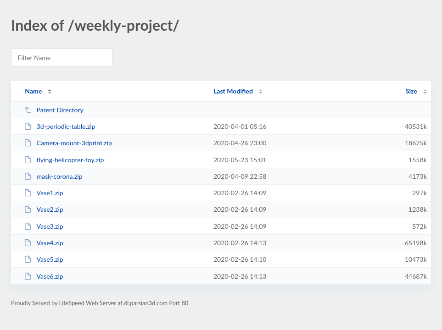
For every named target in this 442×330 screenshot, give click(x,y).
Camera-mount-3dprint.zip (68, 143)
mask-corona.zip (53, 176)
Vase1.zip (43, 193)
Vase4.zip (43, 243)
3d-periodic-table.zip (59, 126)
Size (411, 91)
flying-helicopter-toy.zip (64, 160)
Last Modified (233, 91)
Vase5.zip (43, 259)
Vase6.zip (43, 276)
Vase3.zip (43, 226)
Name (33, 91)
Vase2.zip (43, 209)
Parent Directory (54, 110)
